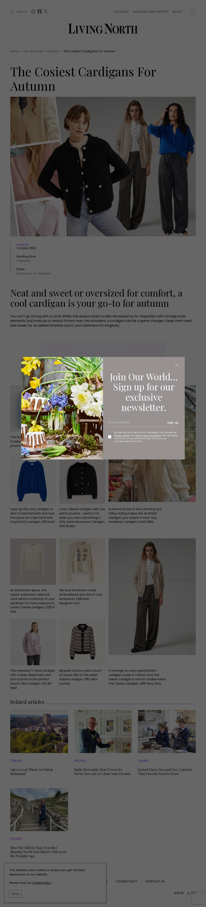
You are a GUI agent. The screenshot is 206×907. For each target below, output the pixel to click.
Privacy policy (122, 435)
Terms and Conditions (148, 435)
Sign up (172, 422)
